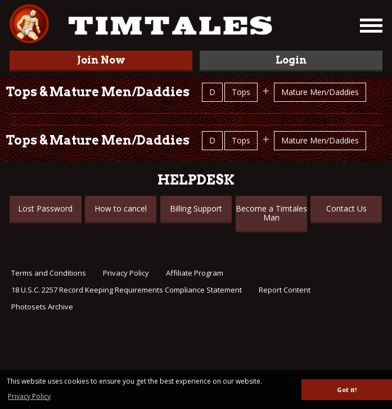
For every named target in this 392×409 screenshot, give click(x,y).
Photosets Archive (42, 307)
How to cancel (120, 208)
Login (291, 60)
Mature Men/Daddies (320, 92)
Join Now (101, 60)
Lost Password (45, 208)
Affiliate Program (194, 273)
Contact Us (346, 208)
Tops (241, 92)
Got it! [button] (347, 389)
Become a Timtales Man (271, 213)
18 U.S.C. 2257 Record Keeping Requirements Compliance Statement (126, 290)
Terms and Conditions (48, 273)
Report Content (284, 290)
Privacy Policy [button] (29, 396)
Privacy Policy (126, 273)
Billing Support (196, 208)
